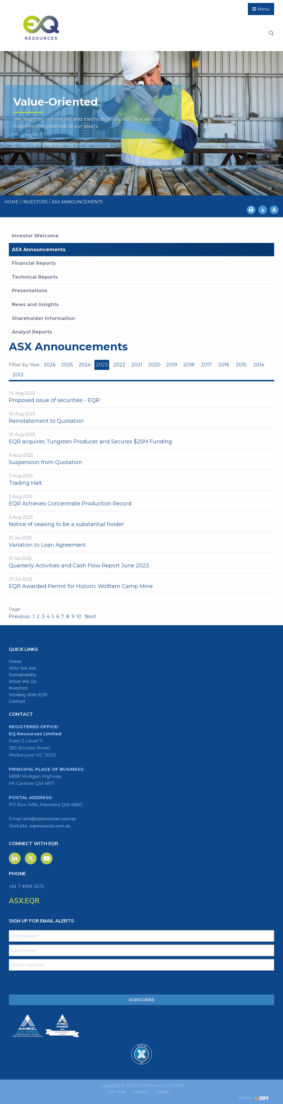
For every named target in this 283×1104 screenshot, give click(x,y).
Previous (20, 616)
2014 (258, 365)
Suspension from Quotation (45, 462)
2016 (223, 365)
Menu (261, 9)
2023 (102, 365)
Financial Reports (34, 263)
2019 (171, 365)
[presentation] (45, 983)
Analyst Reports (32, 332)
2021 (136, 365)
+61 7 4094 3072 (26, 886)
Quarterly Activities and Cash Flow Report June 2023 (79, 565)
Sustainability (22, 674)
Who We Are (22, 668)
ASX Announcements (39, 249)
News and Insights (35, 304)
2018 (188, 365)
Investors (18, 688)
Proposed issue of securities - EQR (54, 400)
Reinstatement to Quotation (46, 421)
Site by (253, 1097)
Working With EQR (28, 695)
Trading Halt (25, 483)
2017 (206, 365)
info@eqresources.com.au (49, 819)
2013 (17, 375)
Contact (17, 701)
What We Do (23, 681)
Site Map (117, 1091)
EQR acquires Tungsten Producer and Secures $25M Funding (90, 441)
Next (90, 616)
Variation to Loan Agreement (47, 545)
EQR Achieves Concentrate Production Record (70, 503)
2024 (84, 365)
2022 (119, 365)
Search (162, 1091)
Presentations (29, 290)
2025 (67, 365)
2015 (241, 365)
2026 (49, 365)
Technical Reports (35, 277)
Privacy (140, 1091)
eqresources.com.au (50, 826)
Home (15, 661)
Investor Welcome (35, 236)
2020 (154, 365)
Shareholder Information (43, 318)
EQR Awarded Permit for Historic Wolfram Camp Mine (81, 586)
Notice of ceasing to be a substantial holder (66, 524)
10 (78, 616)
